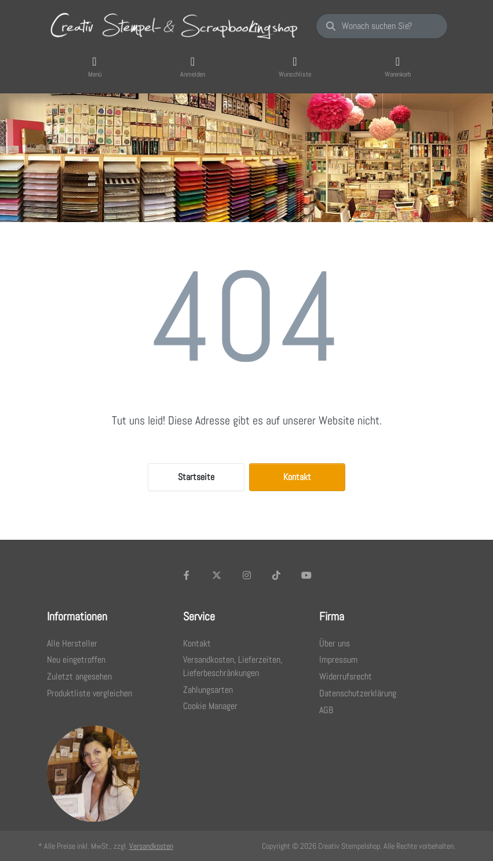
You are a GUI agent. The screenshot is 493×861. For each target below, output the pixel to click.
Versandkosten (151, 846)
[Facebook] (187, 575)
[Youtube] (306, 575)
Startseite (196, 477)
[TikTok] (276, 575)
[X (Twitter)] (216, 575)
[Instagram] (247, 575)
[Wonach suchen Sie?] (381, 26)
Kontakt (297, 477)
